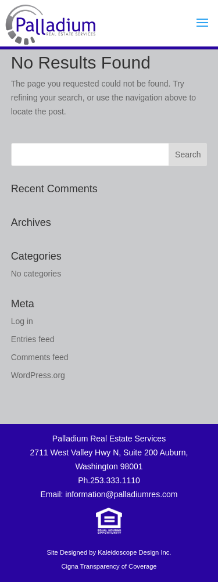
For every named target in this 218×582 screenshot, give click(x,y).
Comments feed (40, 357)
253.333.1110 (115, 480)
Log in (22, 321)
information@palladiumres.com (121, 494)
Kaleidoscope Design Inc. (134, 552)
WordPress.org (38, 375)
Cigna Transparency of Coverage (108, 566)
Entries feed (33, 339)
